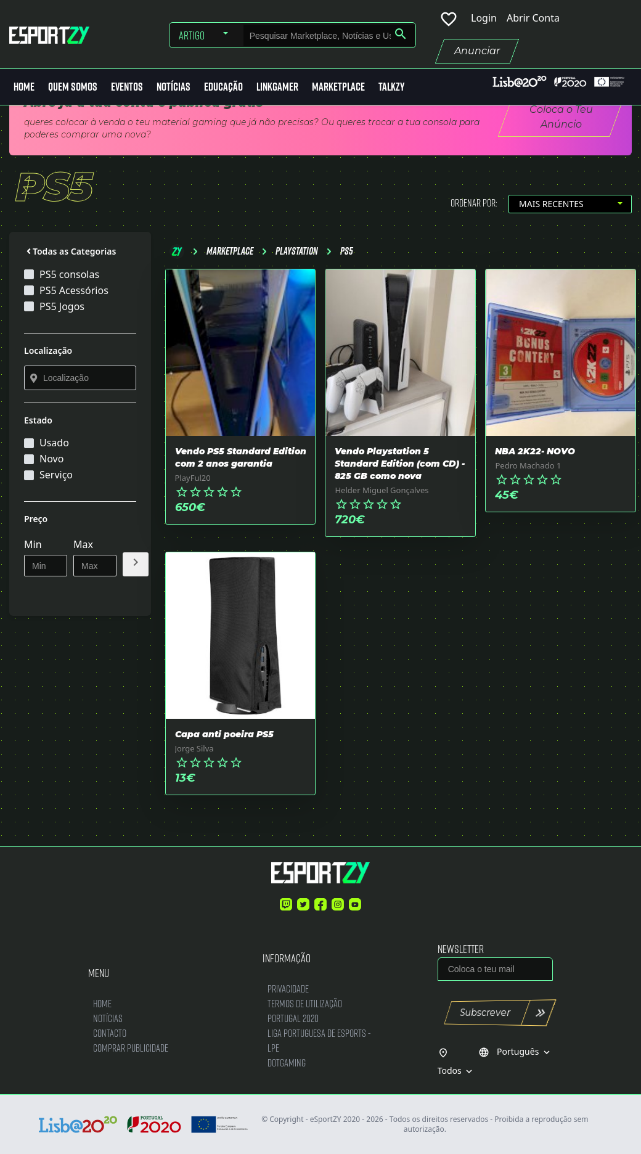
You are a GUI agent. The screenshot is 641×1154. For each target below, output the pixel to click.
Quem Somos (72, 86)
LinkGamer (277, 86)
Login (484, 18)
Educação (223, 86)
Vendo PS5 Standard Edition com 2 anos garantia (240, 457)
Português (515, 1052)
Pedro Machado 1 (528, 465)
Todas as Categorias (70, 251)
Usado (54, 442)
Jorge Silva (194, 748)
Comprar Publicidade (130, 1047)
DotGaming (286, 1062)
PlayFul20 (193, 477)
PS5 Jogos (61, 306)
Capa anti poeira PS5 (224, 734)
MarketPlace (338, 86)
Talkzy (391, 86)
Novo (51, 458)
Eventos (127, 86)
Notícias (173, 86)
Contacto (109, 1032)
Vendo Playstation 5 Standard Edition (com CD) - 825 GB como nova (400, 463)
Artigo (192, 35)
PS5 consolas (69, 274)
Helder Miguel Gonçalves (381, 490)
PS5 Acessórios (73, 290)
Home (24, 86)
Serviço (56, 474)
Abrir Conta (533, 18)
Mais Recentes (551, 204)
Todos (456, 1071)
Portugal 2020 (293, 1018)
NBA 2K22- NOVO (535, 451)
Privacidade (288, 988)
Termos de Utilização (304, 1003)
